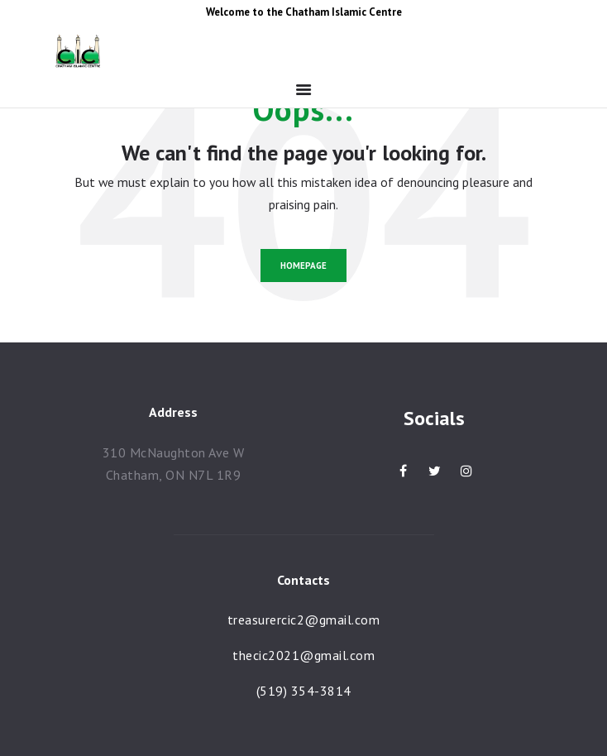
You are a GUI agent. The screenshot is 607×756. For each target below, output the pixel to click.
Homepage (303, 265)
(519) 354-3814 (303, 690)
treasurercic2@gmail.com (303, 619)
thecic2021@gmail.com (303, 655)
